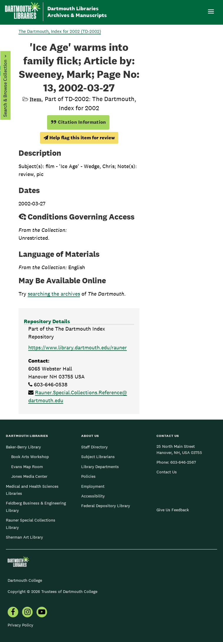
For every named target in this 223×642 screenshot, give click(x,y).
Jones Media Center (29, 476)
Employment (92, 486)
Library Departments (100, 466)
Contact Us (167, 472)
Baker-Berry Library (23, 447)
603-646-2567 (183, 462)
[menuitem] (13, 612)
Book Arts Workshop (30, 456)
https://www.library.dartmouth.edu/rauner (77, 347)
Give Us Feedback (173, 509)
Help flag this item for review (79, 138)
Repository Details (47, 321)
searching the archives (54, 293)
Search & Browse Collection (5, 88)
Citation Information (78, 122)
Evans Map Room (27, 466)
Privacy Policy (20, 625)
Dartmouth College (25, 580)
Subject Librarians (98, 456)
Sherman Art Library (24, 537)
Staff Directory (94, 447)
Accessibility (93, 496)
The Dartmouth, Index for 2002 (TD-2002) (60, 31)
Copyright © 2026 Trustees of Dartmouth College (52, 591)
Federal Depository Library (105, 505)
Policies (88, 476)
